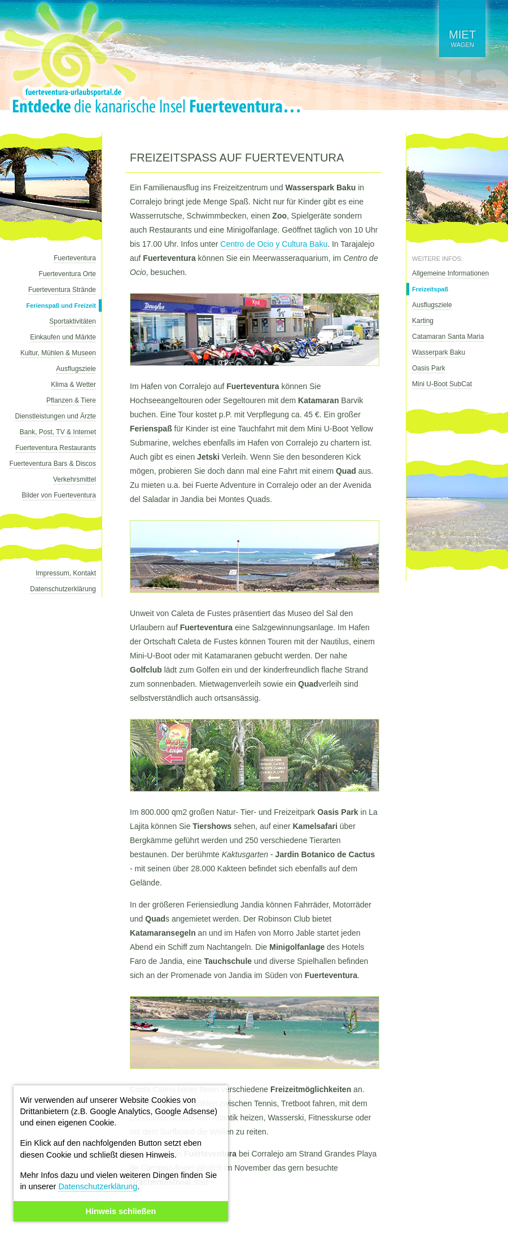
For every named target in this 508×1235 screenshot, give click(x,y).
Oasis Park (428, 368)
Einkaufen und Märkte (63, 337)
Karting (422, 321)
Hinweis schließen (121, 1211)
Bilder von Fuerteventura (59, 495)
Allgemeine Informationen (450, 273)
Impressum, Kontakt (66, 573)
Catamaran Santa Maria (448, 337)
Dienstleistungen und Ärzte (55, 416)
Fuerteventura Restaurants (55, 448)
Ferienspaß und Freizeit (61, 305)
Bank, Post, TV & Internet (58, 432)
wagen (462, 38)
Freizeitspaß (430, 289)
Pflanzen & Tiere (71, 400)
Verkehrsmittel (74, 479)
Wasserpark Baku (438, 352)
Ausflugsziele (76, 369)
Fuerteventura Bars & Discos (53, 464)
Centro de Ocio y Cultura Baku (273, 243)
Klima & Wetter (73, 385)
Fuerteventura (75, 258)
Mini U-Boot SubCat (442, 384)
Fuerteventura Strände (62, 290)
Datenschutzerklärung (97, 1186)
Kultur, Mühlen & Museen (58, 353)
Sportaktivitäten (72, 321)
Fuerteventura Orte (67, 274)
